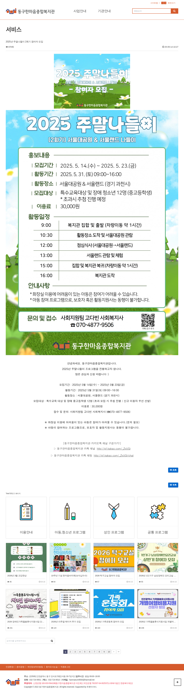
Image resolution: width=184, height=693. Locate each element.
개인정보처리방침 (35, 667)
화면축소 (162, 3)
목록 (173, 470)
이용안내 (26, 532)
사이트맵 (154, 3)
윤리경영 (20, 667)
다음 (114, 652)
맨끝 (118, 652)
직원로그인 (65, 667)
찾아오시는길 (51, 667)
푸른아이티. (92, 687)
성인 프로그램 (114, 532)
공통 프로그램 (158, 532)
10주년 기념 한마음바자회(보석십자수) (69, 575)
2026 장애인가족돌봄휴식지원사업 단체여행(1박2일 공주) (26, 621)
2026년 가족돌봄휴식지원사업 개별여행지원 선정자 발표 (158, 621)
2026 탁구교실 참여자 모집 (107, 575)
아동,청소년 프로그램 (70, 532)
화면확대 (165, 3)
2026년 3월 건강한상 (17, 575)
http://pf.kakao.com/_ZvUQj (114, 448)
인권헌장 (10, 667)
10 (109, 652)
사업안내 (79, 11)
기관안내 (104, 11)
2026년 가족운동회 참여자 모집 (109, 621)
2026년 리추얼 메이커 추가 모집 (66, 621)
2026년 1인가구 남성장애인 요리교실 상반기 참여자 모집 (158, 575)
